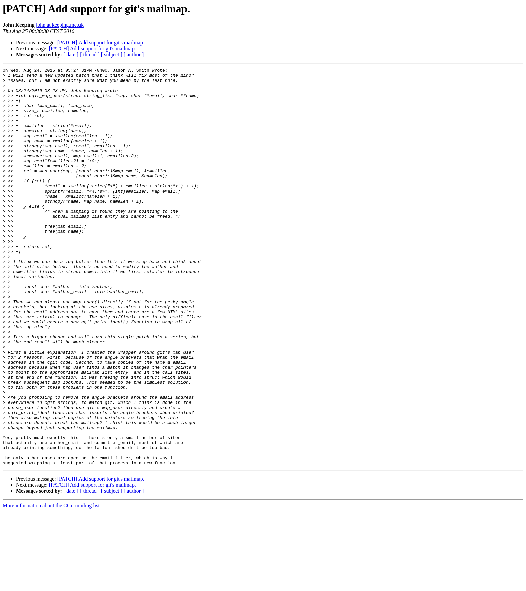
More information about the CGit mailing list (51, 585)
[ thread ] (90, 54)
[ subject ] (111, 54)
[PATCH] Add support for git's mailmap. (100, 42)
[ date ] (70, 54)
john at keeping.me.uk (60, 25)
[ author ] (134, 54)
